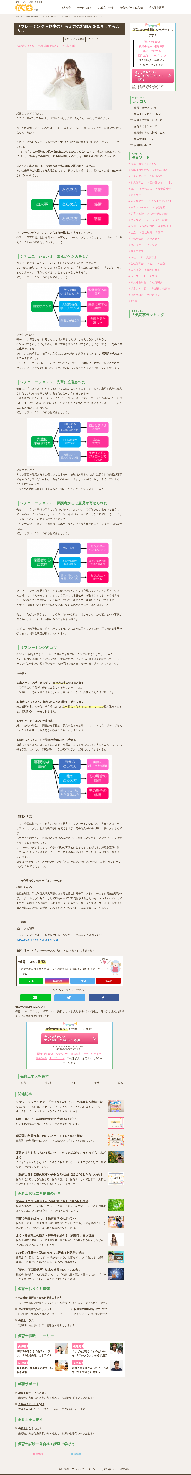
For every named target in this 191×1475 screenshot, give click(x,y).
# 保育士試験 (160, 220)
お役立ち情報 (106, 7)
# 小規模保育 (136, 238)
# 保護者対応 (147, 226)
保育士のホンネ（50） (147, 126)
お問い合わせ (108, 1469)
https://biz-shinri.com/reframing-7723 (37, 939)
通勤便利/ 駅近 (45, 1053)
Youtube (108, 980)
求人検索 (66, 7)
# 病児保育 (135, 269)
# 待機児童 (159, 207)
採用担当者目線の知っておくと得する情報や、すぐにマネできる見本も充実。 (63, 1299)
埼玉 (73, 1082)
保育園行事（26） (144, 145)
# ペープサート (137, 276)
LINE (31, 980)
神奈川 (48, 1082)
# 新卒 (159, 232)
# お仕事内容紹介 (157, 213)
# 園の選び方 (154, 182)
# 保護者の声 (136, 295)
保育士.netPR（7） (145, 139)
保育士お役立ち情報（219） (150, 132)
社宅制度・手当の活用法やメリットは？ (41, 1311)
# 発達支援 (153, 238)
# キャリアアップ (139, 220)
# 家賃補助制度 (137, 282)
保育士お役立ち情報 (74, 39)
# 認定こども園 (137, 288)
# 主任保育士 (136, 263)
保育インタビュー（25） (148, 113)
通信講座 (76, 1454)
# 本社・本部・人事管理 (142, 257)
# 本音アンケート (139, 207)
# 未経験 (152, 245)
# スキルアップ (137, 176)
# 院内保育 (153, 295)
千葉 (96, 1082)
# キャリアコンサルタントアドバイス (150, 201)
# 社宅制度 (156, 282)
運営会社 (125, 1469)
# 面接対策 (146, 232)
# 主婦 (153, 276)
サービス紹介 (84, 7)
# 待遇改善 (146, 188)
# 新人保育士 (136, 182)
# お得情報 (164, 226)
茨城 (120, 1082)
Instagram (57, 980)
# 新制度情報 (163, 188)
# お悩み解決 (69, 45)
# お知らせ (135, 301)
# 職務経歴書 (152, 269)
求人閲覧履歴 (156, 7)
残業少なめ (62, 1053)
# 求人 (169, 182)
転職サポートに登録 (131, 7)
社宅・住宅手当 (92, 1053)
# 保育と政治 (136, 213)
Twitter (82, 980)
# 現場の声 (156, 176)
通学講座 (38, 1454)
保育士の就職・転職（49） (149, 120)
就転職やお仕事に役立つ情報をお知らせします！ (46, 1322)
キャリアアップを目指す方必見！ (93, 1311)
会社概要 (64, 1469)
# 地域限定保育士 (160, 288)
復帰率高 (76, 1053)
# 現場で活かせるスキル (48, 45)
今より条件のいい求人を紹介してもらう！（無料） (63, 1038)
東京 (23, 1082)
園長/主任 (41, 1058)
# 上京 (132, 232)
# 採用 (132, 226)
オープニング (56, 1058)
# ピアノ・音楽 (156, 263)
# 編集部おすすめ (25, 45)
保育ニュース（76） (145, 107)
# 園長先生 (135, 195)
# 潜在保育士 (136, 245)
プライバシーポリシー (85, 1469)
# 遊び (132, 188)
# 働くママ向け (137, 251)
